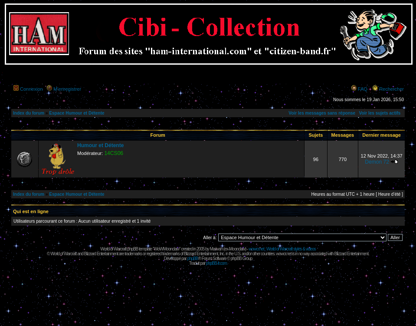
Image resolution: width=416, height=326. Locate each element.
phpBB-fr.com (216, 263)
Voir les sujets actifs (379, 113)
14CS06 (113, 153)
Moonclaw (237, 249)
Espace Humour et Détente (76, 113)
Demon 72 (377, 162)
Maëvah (216, 249)
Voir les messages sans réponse (321, 113)
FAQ (362, 89)
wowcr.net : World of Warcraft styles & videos (282, 249)
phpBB (192, 258)
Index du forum (28, 113)
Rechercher (391, 89)
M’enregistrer (67, 89)
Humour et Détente (100, 145)
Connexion (31, 89)
